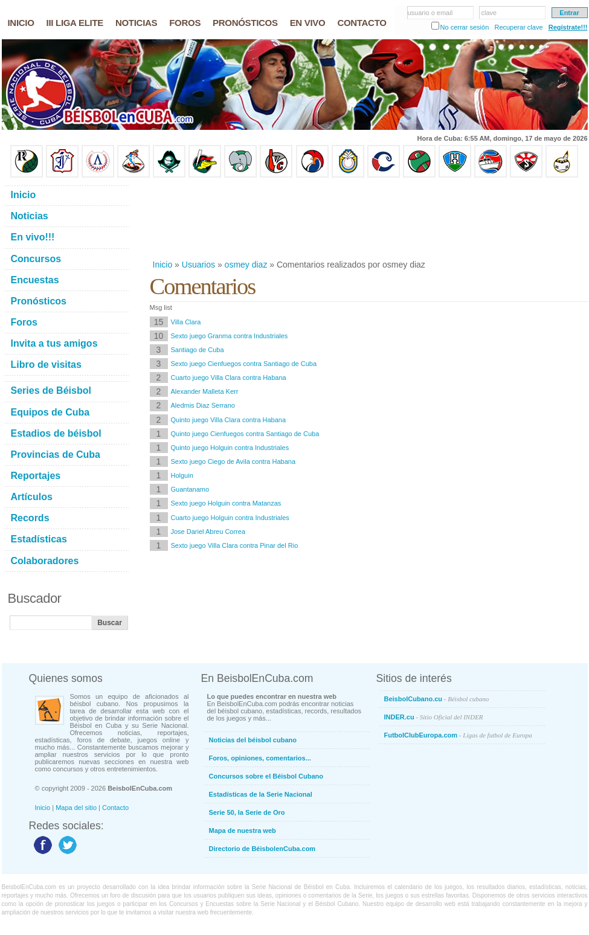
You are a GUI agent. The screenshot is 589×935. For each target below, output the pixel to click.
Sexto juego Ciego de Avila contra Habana (233, 461)
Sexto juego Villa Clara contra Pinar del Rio (234, 545)
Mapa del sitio (76, 807)
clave (489, 12)
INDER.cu (433, 717)
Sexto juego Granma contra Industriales (229, 335)
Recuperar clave (518, 27)
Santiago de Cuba (197, 349)
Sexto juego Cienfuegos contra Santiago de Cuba (244, 363)
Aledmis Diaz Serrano (203, 405)
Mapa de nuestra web (242, 830)
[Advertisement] (189, 218)
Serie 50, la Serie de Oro (247, 812)
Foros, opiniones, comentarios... (260, 758)
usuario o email (430, 12)
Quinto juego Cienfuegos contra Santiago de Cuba (245, 433)
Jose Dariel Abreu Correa (208, 531)
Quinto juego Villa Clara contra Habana (228, 419)
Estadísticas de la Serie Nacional (260, 794)
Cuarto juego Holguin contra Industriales (230, 517)
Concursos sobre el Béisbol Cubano (266, 776)
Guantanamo (190, 489)
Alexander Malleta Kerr (205, 391)
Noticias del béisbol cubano (253, 740)
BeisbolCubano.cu (436, 698)
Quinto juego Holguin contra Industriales (230, 447)
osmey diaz (246, 264)
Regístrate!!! (568, 27)
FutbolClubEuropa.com (458, 735)
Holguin (182, 475)
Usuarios (198, 264)
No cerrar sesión (464, 27)
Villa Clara (186, 322)
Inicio (163, 264)
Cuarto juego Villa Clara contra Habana (228, 377)
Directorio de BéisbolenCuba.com (262, 848)
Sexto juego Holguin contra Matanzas (226, 503)
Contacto (115, 807)
